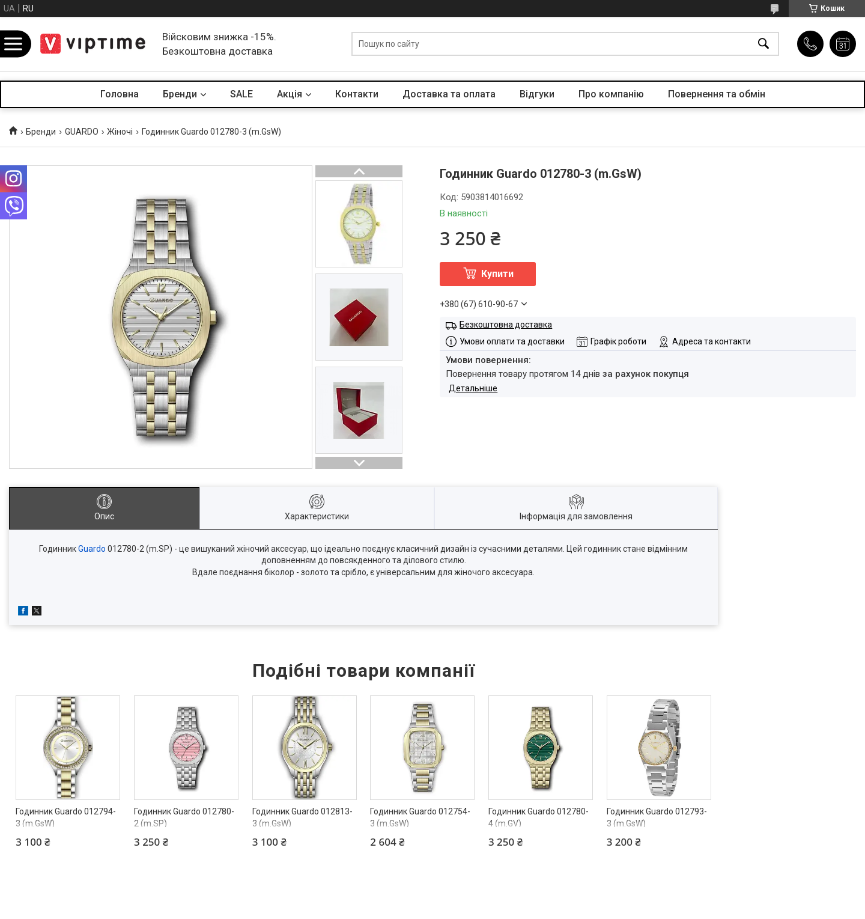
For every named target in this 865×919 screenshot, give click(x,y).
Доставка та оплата (449, 94)
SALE (241, 94)
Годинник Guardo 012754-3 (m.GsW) (420, 817)
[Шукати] (763, 44)
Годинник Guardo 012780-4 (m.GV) (538, 817)
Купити (497, 273)
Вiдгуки (537, 94)
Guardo (92, 549)
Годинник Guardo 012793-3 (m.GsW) (657, 817)
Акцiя (289, 94)
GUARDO (82, 131)
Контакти (356, 94)
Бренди (180, 94)
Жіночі (120, 131)
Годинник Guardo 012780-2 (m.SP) (184, 817)
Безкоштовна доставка (506, 324)
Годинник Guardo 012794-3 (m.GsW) (66, 817)
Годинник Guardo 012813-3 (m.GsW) (302, 817)
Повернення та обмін (716, 94)
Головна (119, 94)
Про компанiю (611, 94)
